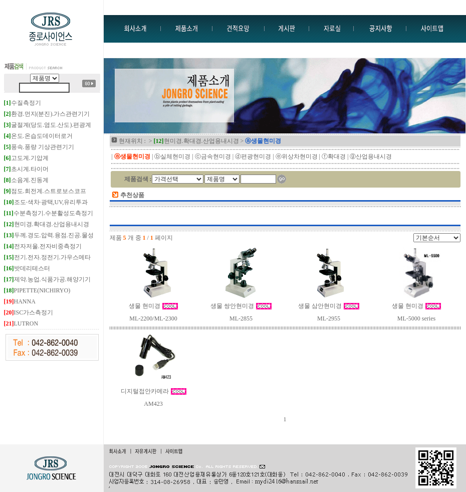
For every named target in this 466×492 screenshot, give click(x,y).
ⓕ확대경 (334, 156)
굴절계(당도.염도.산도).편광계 (48, 124)
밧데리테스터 (27, 268)
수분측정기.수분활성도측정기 (48, 213)
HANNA (20, 301)
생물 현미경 (153, 305)
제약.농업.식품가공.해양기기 (47, 279)
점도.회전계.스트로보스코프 (45, 191)
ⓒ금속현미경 (213, 156)
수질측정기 (22, 102)
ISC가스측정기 (29, 312)
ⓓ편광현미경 (253, 156)
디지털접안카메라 (153, 391)
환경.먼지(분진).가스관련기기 (47, 113)
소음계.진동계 (26, 180)
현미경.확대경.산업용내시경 (46, 224)
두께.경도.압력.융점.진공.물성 (49, 235)
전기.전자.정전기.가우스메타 (47, 257)
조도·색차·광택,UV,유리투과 (46, 202)
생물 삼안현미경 (328, 305)
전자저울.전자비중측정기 (43, 246)
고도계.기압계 (26, 157)
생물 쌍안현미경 (241, 305)
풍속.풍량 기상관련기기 (39, 146)
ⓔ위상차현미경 (297, 156)
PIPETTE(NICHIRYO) (37, 290)
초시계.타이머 (26, 169)
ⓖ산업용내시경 (371, 156)
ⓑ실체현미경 (172, 156)
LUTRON (21, 323)
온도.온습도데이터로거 (38, 135)
